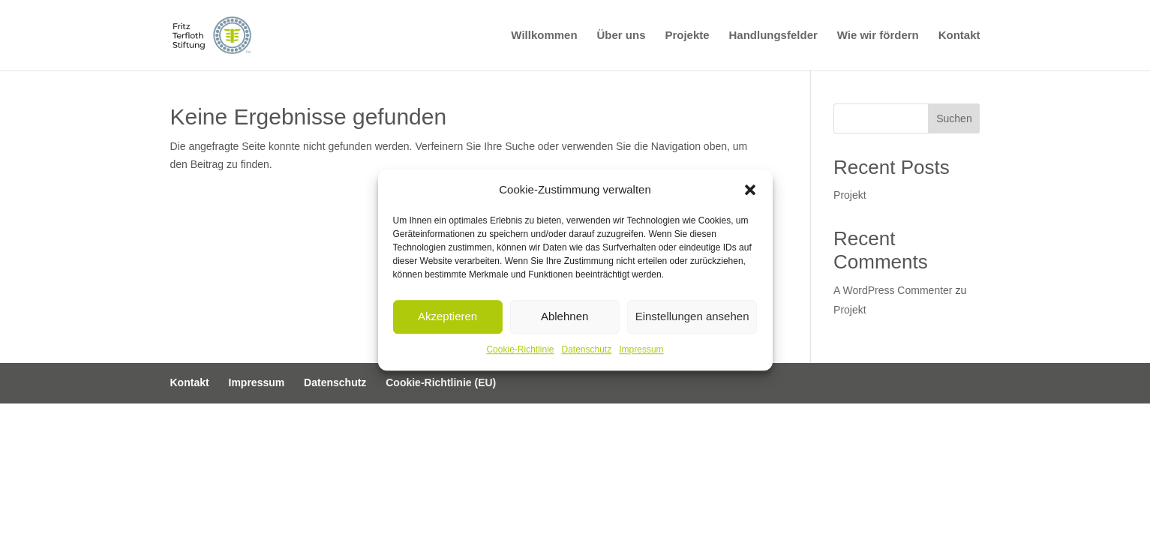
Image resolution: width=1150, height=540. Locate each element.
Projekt (849, 195)
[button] (750, 189)
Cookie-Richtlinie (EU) (441, 382)
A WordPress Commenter (892, 290)
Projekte (687, 35)
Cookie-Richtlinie (520, 349)
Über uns (620, 35)
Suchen (953, 118)
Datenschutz (587, 349)
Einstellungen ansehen (692, 316)
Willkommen (544, 35)
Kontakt (959, 35)
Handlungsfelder (772, 35)
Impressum (641, 349)
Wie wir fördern (878, 35)
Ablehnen (564, 316)
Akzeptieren (447, 316)
